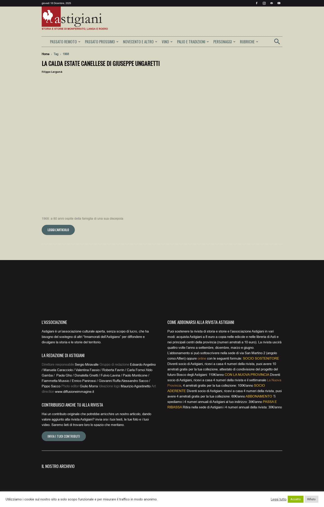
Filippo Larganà (52, 71)
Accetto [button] (295, 499)
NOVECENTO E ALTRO (140, 41)
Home (45, 54)
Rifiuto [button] (311, 499)
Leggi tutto (279, 499)
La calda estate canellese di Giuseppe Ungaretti (101, 63)
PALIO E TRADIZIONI (193, 41)
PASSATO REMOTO (65, 41)
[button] (277, 43)
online (202, 298)
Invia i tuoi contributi (64, 375)
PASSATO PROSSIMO (102, 41)
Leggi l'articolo (58, 169)
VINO (167, 41)
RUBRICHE (249, 41)
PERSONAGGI (224, 41)
